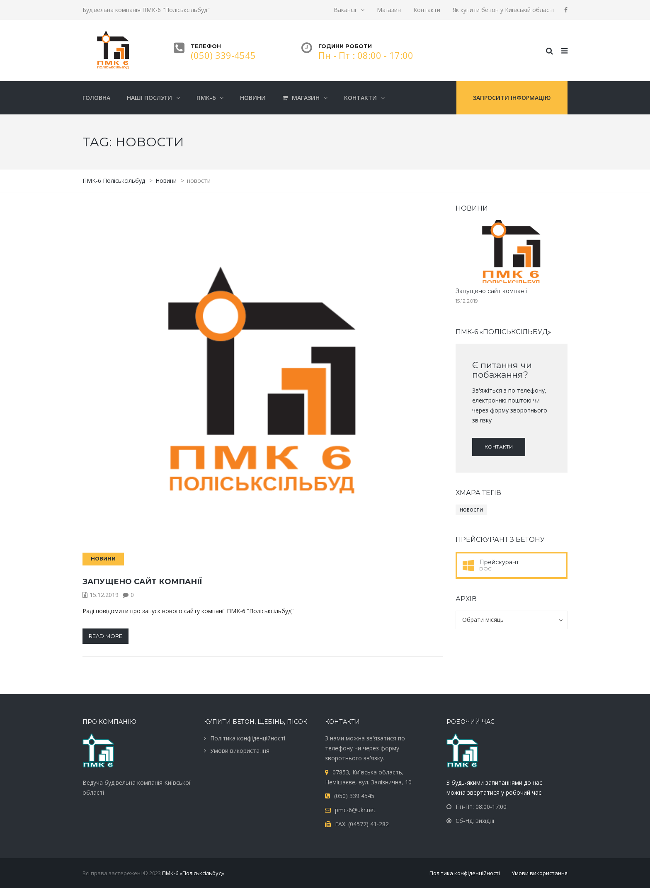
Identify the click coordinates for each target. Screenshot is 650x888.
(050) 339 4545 (354, 796)
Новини (103, 559)
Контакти (426, 10)
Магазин (389, 10)
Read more (105, 636)
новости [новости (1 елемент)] (471, 510)
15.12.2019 (104, 595)
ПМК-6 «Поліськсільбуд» (193, 873)
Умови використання (239, 751)
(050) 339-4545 (223, 55)
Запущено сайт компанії (142, 581)
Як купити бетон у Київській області (503, 10)
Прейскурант (499, 562)
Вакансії (345, 10)
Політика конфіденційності (247, 738)
